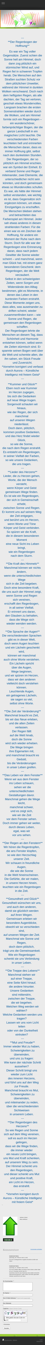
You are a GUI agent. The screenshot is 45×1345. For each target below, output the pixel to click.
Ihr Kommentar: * (8, 1281)
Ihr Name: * (6, 1293)
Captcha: (12, 1308)
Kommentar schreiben (36, 1249)
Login (41, 1339)
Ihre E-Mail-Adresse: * (16, 1298)
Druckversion (7, 1340)
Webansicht (39, 1341)
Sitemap (15, 1340)
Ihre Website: (7, 1303)
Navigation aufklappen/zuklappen (22, 3)
